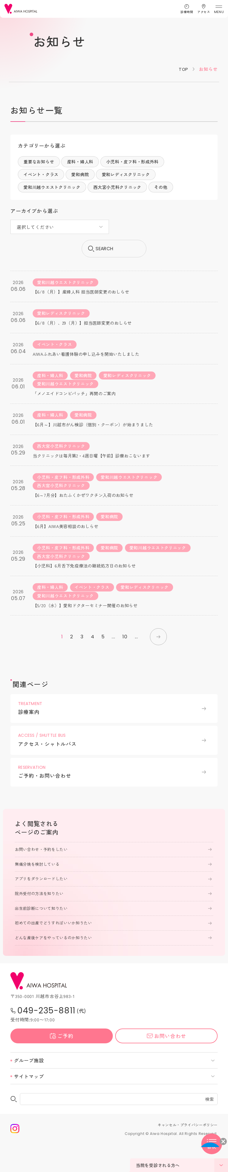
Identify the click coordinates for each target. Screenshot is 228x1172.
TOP (183, 69)
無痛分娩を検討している (39, 891)
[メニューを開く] (219, 9)
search (114, 250)
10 (124, 662)
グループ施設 (29, 1089)
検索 (209, 1128)
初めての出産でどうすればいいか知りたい (56, 951)
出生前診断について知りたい (43, 937)
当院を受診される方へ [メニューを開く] (182, 1165)
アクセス (203, 11)
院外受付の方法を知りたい (41, 921)
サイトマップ (29, 1105)
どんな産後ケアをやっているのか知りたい (56, 967)
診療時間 (186, 11)
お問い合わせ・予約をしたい (43, 876)
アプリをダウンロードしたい (43, 906)
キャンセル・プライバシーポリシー (185, 1154)
